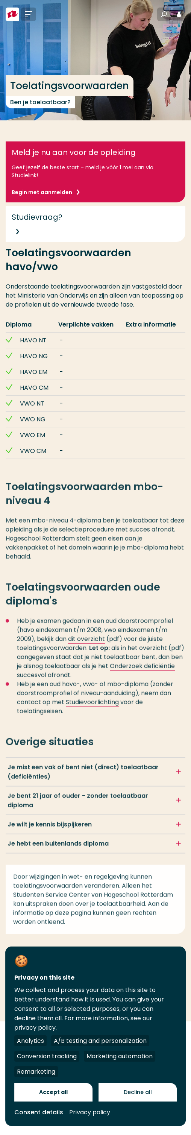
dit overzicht (86, 643)
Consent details (38, 1112)
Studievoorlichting (92, 706)
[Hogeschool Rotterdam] (12, 14)
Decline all (138, 1092)
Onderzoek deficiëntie (142, 670)
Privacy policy (89, 1112)
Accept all (53, 1092)
